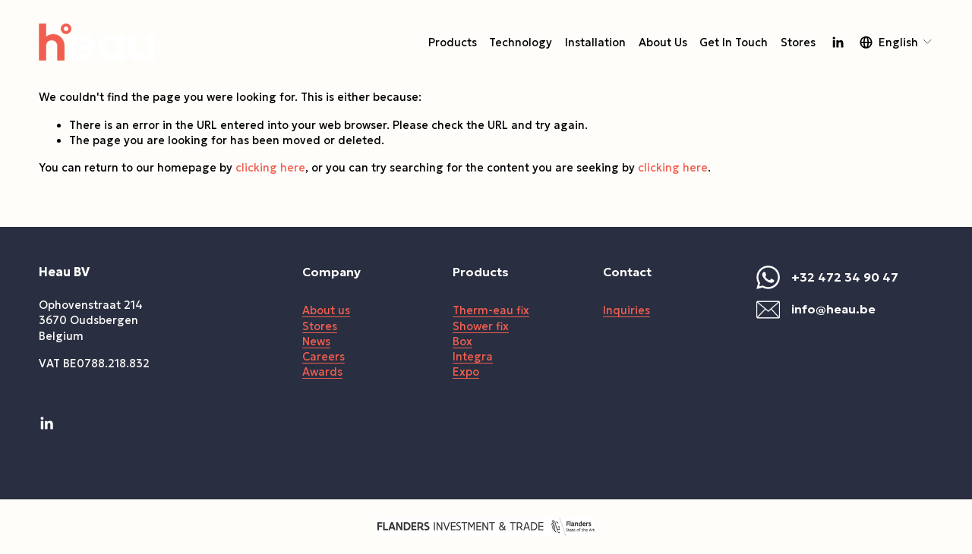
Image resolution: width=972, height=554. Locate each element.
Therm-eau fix (491, 310)
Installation (595, 42)
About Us (663, 42)
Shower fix (481, 326)
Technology (520, 42)
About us (326, 310)
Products (452, 42)
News (316, 341)
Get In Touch (733, 42)
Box (462, 341)
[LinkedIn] (837, 42)
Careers (323, 357)
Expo (466, 372)
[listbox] (896, 42)
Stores (798, 42)
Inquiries (626, 310)
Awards (322, 372)
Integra (473, 357)
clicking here (270, 168)
